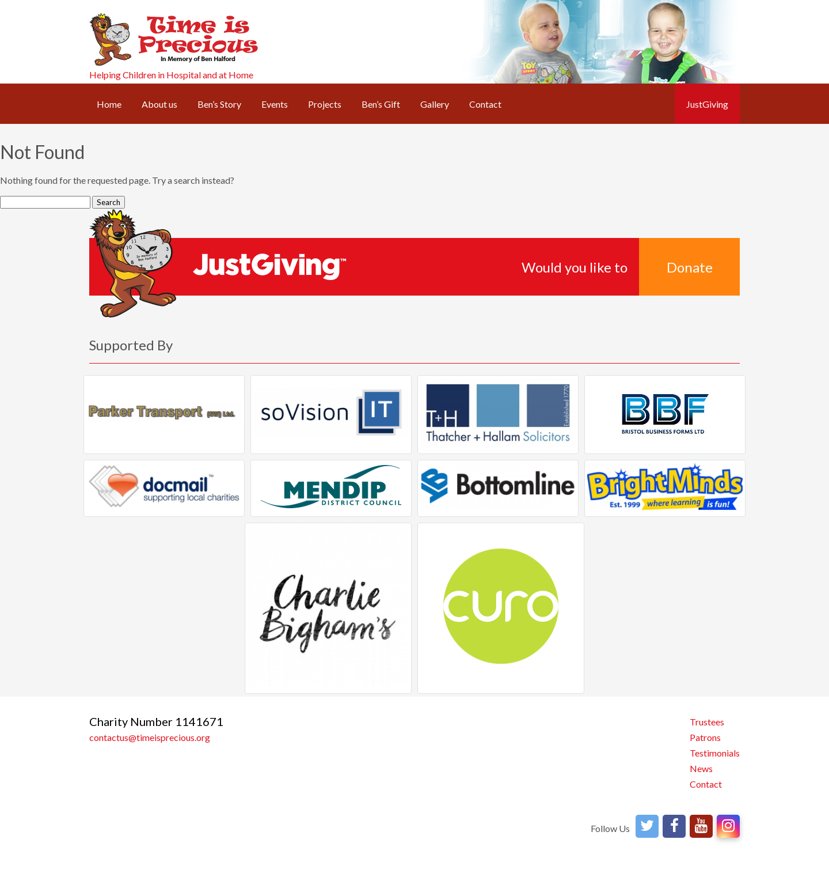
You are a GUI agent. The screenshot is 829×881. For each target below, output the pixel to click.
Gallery (434, 104)
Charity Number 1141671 (156, 721)
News (701, 768)
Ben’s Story (219, 104)
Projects (324, 104)
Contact (485, 104)
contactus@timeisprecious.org (149, 737)
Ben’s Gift (381, 104)
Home (109, 104)
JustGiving (707, 104)
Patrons (705, 737)
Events (274, 104)
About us (159, 104)
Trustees (707, 721)
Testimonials (715, 752)
